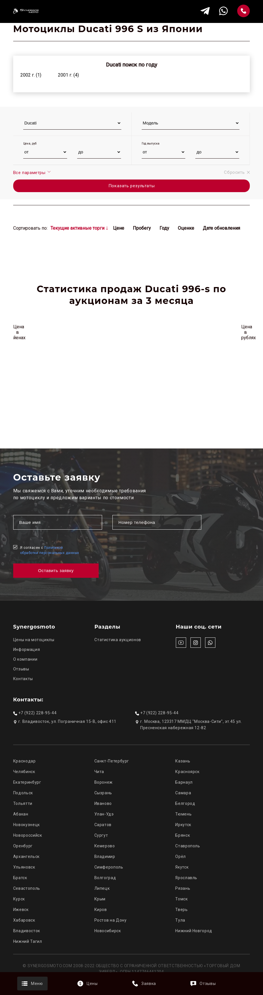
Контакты (23, 678)
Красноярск (187, 771)
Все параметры (32, 172)
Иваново (103, 803)
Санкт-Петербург (111, 761)
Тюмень (183, 814)
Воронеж (103, 782)
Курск (19, 899)
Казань (182, 761)
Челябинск (24, 771)
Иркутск (183, 824)
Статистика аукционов (117, 639)
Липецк (102, 888)
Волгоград (105, 877)
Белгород (185, 803)
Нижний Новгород (193, 930)
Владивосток (26, 930)
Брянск (182, 835)
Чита (99, 771)
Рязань (182, 888)
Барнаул (183, 782)
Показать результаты (131, 185)
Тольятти (22, 803)
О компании (25, 659)
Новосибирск (107, 930)
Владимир (104, 856)
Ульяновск (24, 867)
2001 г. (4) (68, 75)
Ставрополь (187, 846)
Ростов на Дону (110, 920)
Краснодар (24, 761)
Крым (100, 899)
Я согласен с (49, 550)
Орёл (180, 856)
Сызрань (103, 793)
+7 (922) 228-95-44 (37, 713)
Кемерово (104, 846)
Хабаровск (24, 920)
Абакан (20, 814)
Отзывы (21, 669)
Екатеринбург (27, 782)
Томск (181, 899)
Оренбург (23, 846)
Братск (20, 877)
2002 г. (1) (30, 75)
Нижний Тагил (27, 941)
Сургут (101, 835)
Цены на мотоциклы (33, 639)
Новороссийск (27, 835)
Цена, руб (30, 143)
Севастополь (26, 888)
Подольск (23, 793)
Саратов (103, 824)
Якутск (181, 867)
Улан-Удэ (104, 814)
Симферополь (108, 867)
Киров (100, 909)
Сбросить (237, 172)
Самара (183, 793)
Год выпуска (151, 143)
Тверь (181, 909)
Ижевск (21, 909)
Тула (180, 920)
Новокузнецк (26, 824)
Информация (26, 649)
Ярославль (186, 877)
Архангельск (26, 856)
